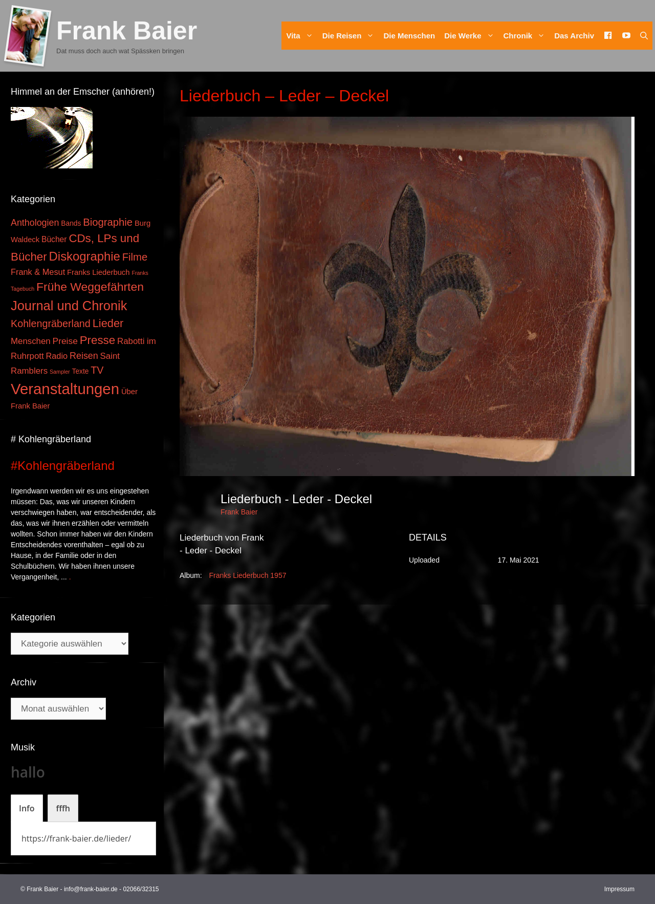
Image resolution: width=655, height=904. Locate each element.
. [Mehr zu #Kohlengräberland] (70, 577)
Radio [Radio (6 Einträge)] (57, 355)
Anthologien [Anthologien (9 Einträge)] (35, 223)
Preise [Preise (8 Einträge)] (65, 341)
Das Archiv (574, 35)
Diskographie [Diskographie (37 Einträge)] (84, 256)
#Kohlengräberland (63, 465)
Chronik (527, 35)
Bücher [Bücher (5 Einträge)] (54, 239)
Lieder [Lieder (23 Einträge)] (108, 323)
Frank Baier (126, 30)
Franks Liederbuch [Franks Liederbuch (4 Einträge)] (98, 272)
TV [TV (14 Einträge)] (97, 370)
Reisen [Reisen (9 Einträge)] (84, 356)
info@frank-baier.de (91, 889)
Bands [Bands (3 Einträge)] (71, 223)
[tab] (27, 808)
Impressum (619, 889)
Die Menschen (409, 35)
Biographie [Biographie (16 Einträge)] (108, 222)
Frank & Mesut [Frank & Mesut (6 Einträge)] (38, 271)
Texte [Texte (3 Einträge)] (80, 371)
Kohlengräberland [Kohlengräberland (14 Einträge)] (51, 323)
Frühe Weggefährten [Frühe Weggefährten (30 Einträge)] (90, 286)
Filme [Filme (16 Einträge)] (135, 257)
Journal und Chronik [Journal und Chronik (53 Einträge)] (69, 305)
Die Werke (471, 35)
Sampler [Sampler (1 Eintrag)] (60, 372)
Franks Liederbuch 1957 (247, 575)
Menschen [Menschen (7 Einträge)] (31, 341)
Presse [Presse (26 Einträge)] (97, 340)
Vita (301, 35)
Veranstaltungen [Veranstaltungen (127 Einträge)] (65, 388)
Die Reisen (350, 35)
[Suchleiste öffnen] (644, 35)
